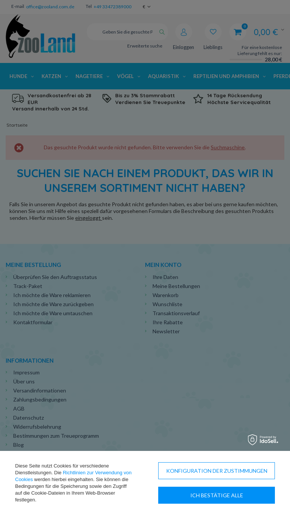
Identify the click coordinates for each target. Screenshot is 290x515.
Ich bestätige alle (216, 495)
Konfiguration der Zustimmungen (216, 470)
